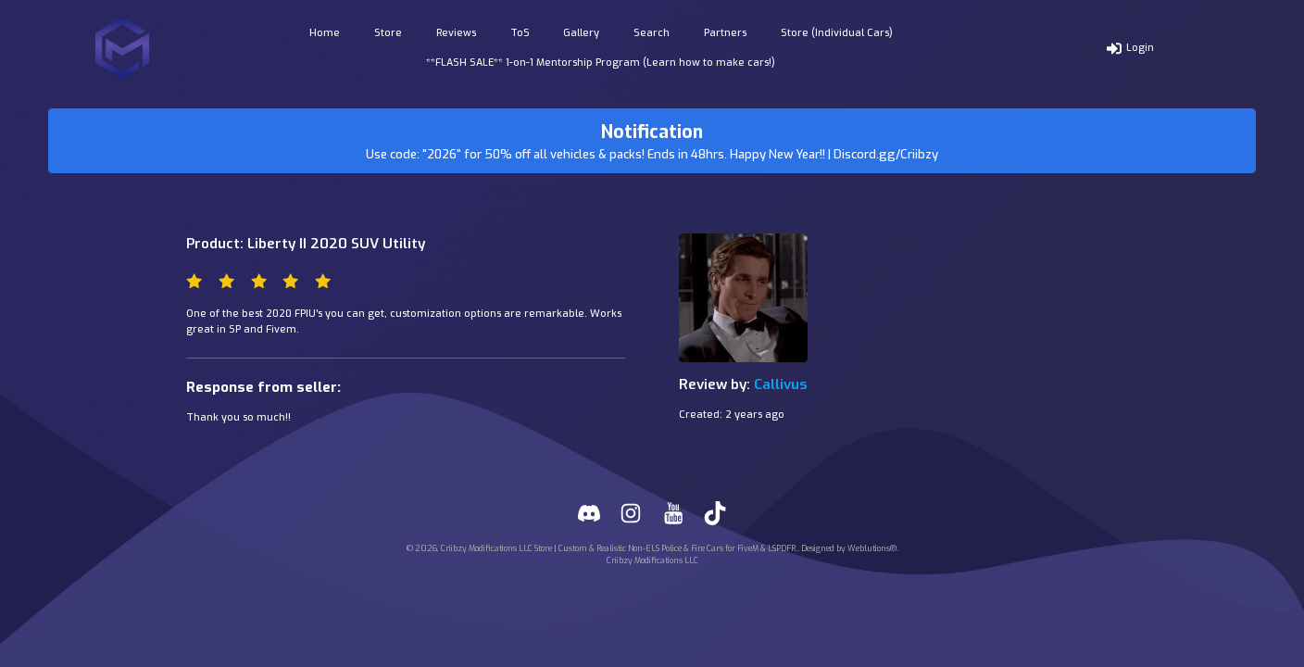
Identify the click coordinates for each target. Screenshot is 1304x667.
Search (651, 33)
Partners (725, 33)
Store (388, 33)
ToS (520, 33)
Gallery (581, 33)
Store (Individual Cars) (837, 33)
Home (324, 33)
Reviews (456, 33)
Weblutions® (871, 548)
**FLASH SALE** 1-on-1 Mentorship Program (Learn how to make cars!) (600, 62)
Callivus (780, 384)
